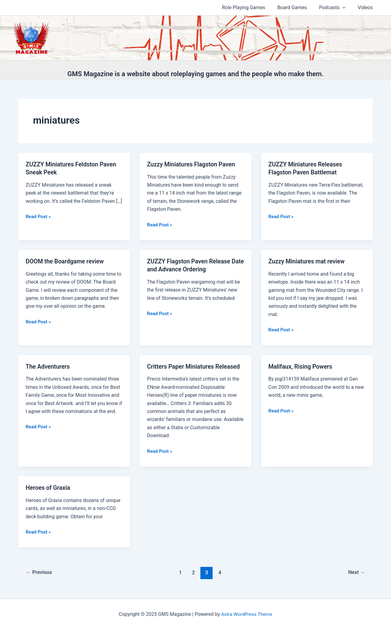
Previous (39, 572)
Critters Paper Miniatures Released (195, 366)
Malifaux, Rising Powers (301, 366)
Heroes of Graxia (48, 487)
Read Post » (39, 217)
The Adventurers (48, 366)
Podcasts (336, 7)
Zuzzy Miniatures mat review (308, 261)
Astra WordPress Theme (246, 613)
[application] (346, 7)
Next (356, 572)
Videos (366, 7)
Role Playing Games (252, 7)
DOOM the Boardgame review (66, 261)
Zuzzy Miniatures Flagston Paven (192, 164)
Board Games (298, 7)
